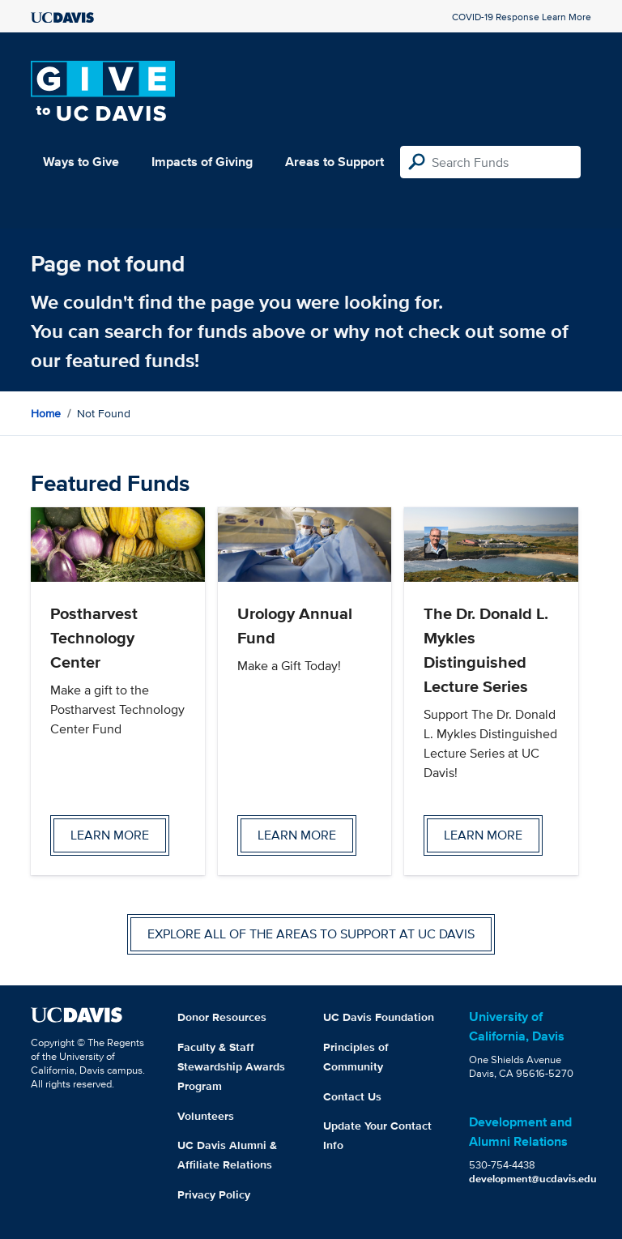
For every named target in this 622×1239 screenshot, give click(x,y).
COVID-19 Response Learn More (521, 16)
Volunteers (205, 1116)
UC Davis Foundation (378, 1017)
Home (46, 413)
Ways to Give (81, 161)
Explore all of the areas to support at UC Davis (311, 934)
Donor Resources (221, 1017)
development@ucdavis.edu (533, 1178)
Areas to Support (334, 161)
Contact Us (352, 1096)
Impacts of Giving (202, 161)
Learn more (109, 835)
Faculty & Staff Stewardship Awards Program (231, 1066)
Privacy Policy (213, 1194)
